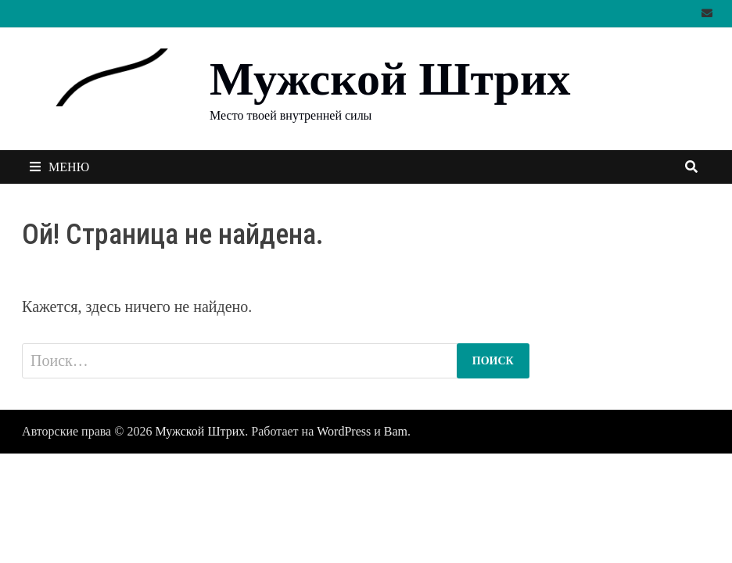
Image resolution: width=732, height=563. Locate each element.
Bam (395, 431)
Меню (59, 167)
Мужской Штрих (390, 79)
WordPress (344, 431)
